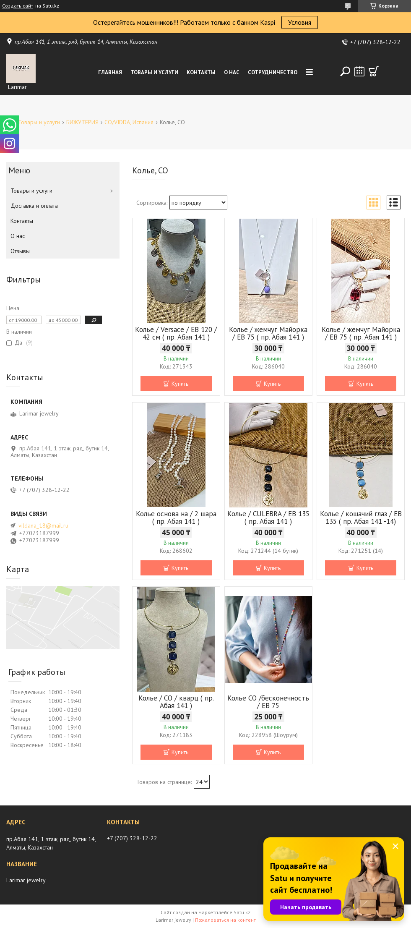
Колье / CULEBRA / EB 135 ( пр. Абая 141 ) (268, 517)
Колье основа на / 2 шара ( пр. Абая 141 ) (176, 517)
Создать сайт (17, 6)
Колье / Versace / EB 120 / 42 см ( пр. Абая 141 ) (176, 333)
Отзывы (20, 251)
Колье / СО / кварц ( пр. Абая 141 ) (176, 701)
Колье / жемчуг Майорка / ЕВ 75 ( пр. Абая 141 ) (268, 333)
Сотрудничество (272, 72)
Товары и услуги (154, 72)
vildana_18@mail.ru (43, 525)
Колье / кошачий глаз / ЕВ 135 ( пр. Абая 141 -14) (361, 517)
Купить (180, 383)
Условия (299, 22)
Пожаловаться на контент (225, 920)
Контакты (201, 72)
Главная (110, 72)
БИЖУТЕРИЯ (82, 122)
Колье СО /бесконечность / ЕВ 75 (268, 701)
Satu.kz (242, 912)
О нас (231, 72)
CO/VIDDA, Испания (128, 122)
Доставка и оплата (34, 205)
